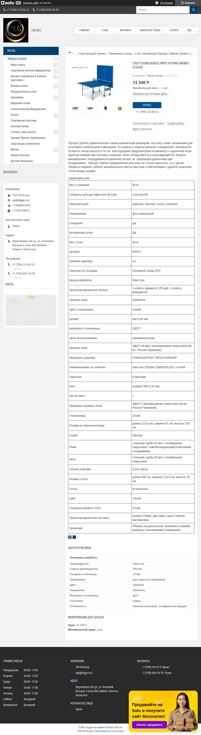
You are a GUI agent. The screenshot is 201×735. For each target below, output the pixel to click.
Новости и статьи (150, 30)
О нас (105, 30)
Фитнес (15, 149)
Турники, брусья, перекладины (28, 138)
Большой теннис (20, 126)
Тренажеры (17, 97)
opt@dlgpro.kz (21, 200)
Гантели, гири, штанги (23, 132)
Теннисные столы (120, 53)
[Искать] (194, 10)
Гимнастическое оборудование (28, 109)
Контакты (125, 30)
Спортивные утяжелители (25, 144)
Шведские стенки (20, 103)
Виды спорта (18, 65)
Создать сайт (30, 2)
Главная (84, 30)
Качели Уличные (20, 155)
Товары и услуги (17, 58)
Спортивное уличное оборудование (30, 70)
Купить (147, 105)
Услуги (174, 30)
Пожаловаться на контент (109, 731)
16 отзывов (166, 2)
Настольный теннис (92, 53)
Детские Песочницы (22, 161)
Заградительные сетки (24, 91)
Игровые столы (19, 86)
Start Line (138, 280)
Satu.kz (118, 727)
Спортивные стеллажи (23, 120)
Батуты (15, 115)
